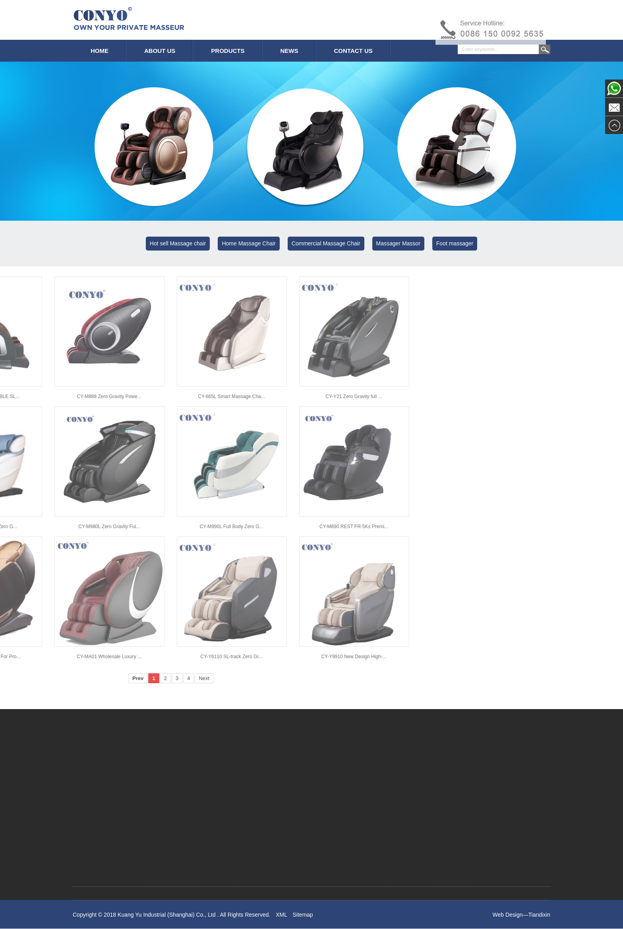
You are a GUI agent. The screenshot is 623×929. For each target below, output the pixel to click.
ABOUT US (159, 50)
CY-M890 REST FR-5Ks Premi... (158, 526)
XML (281, 916)
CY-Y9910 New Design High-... (157, 656)
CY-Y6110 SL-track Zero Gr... (35, 656)
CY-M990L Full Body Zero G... (35, 526)
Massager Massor (398, 243)
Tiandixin (539, 916)
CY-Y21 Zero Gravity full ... (158, 396)
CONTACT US (353, 50)
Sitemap (303, 916)
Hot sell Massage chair (178, 243)
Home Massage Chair (248, 243)
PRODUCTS (227, 50)
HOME (99, 50)
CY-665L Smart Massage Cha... (35, 396)
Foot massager (454, 243)
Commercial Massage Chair (326, 243)
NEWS (289, 50)
